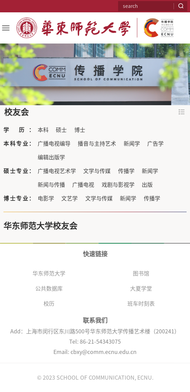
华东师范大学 (49, 273)
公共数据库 (49, 288)
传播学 (126, 171)
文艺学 (69, 198)
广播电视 (83, 184)
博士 (79, 130)
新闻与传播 (51, 184)
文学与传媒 (97, 171)
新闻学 (132, 143)
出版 (147, 184)
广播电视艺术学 (57, 171)
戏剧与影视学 (118, 184)
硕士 (61, 130)
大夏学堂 (141, 288)
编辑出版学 (51, 157)
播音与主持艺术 (97, 143)
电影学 (46, 198)
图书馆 (141, 273)
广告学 (155, 143)
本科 (43, 130)
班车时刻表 (141, 303)
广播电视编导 (54, 143)
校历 (48, 303)
